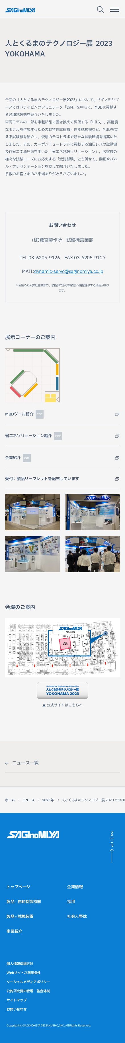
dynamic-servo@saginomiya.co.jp (68, 271)
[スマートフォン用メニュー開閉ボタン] (114, 9)
